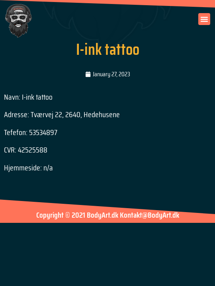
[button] (204, 19)
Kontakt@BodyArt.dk (149, 215)
